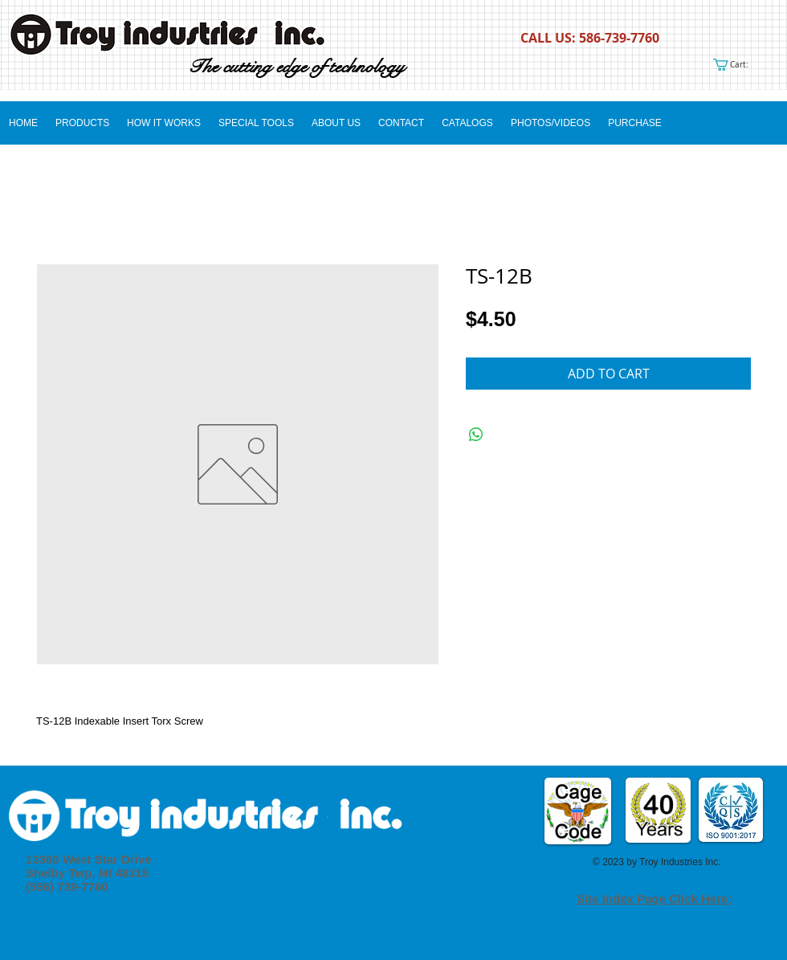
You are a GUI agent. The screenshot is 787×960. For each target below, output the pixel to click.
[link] (737, 65)
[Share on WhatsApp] (476, 434)
